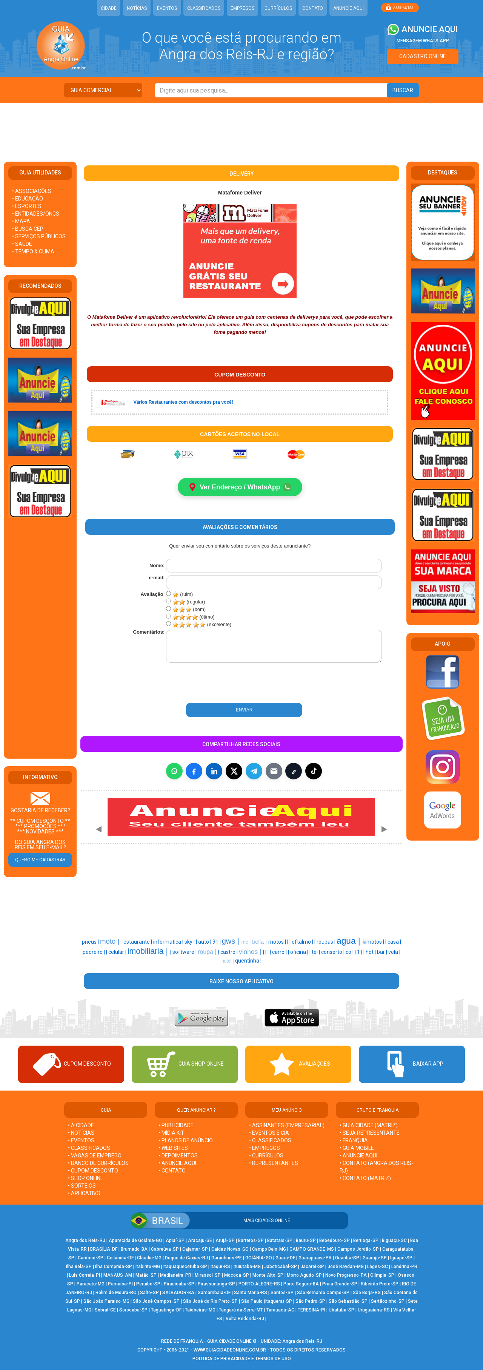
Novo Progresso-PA (346, 1275)
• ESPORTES (27, 206)
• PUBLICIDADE (176, 1126)
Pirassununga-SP (216, 1284)
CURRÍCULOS (278, 8)
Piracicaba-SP (179, 1284)
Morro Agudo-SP (304, 1275)
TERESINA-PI (311, 1310)
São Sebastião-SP (348, 1301)
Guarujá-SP (375, 1258)
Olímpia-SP (382, 1275)
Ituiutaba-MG (247, 1267)
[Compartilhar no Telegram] (254, 771)
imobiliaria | (149, 951)
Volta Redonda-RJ (245, 1319)
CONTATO (312, 8)
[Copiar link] (293, 771)
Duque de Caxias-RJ (186, 1258)
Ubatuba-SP (341, 1310)
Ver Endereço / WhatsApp (239, 487)
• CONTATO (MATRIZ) (365, 1179)
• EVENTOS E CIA (269, 1133)
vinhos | (251, 952)
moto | (111, 942)
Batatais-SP (279, 1240)
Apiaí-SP (175, 1240)
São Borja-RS (367, 1293)
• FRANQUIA (354, 1141)
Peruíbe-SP (148, 1284)
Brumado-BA (134, 1249)
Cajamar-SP (195, 1249)
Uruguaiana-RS (374, 1310)
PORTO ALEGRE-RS (259, 1284)
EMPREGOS (242, 8)
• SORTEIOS (82, 1186)
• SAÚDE (22, 244)
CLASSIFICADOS (203, 8)
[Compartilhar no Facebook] (194, 771)
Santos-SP (282, 1293)
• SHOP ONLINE (85, 1179)
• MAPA (21, 221)
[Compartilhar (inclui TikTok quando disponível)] (313, 771)
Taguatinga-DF (166, 1310)
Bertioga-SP (365, 1240)
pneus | (91, 942)
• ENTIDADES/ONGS (35, 214)
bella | (260, 942)
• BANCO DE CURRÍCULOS (98, 1163)
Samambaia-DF (214, 1293)
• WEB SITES (173, 1148)
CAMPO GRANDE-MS (311, 1249)
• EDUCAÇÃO (27, 199)
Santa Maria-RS (250, 1293)
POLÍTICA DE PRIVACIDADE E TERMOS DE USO (241, 1359)
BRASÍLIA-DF (103, 1249)
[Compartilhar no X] (234, 771)
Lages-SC (377, 1267)
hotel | (228, 961)
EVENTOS (167, 8)
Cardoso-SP (90, 1258)
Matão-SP (146, 1275)
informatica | (169, 942)
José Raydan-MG (346, 1267)
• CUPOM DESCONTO (93, 1171)
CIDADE (109, 8)
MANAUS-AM (117, 1275)
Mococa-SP (236, 1275)
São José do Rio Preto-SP (210, 1301)
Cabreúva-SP (165, 1249)
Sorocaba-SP (133, 1310)
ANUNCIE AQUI (348, 8)
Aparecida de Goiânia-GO (135, 1240)
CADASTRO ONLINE (422, 56)
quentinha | (248, 961)
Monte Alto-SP (267, 1275)
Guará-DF (285, 1258)
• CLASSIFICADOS (89, 1148)
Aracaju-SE (200, 1240)
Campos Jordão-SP (358, 1249)
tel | (316, 952)
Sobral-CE (105, 1310)
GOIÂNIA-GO (258, 1258)
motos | (277, 942)
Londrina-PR (404, 1267)
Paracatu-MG (91, 1284)
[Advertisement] (241, 128)
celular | (118, 952)
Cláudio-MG (149, 1258)
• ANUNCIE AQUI (177, 1163)
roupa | (208, 952)
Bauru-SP (306, 1240)
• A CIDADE (81, 1126)
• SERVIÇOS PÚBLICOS (39, 236)
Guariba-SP (347, 1258)
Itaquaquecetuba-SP (185, 1267)
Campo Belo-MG (269, 1249)
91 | (217, 942)
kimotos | (374, 942)
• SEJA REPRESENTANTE (370, 1133)
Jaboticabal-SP (280, 1267)
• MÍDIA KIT (171, 1133)
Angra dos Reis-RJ (85, 1240)
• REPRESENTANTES (273, 1163)
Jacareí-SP (312, 1267)
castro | (229, 952)
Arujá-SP (225, 1240)
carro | (280, 952)
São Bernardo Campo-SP (323, 1293)
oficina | (299, 952)
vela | (394, 952)
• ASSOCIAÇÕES (31, 191)
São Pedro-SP (310, 1301)
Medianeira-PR (175, 1275)
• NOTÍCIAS (81, 1133)
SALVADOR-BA (178, 1293)
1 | (360, 952)
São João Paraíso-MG (106, 1301)
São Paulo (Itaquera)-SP (266, 1301)
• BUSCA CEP (27, 229)
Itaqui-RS (220, 1267)
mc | (247, 942)
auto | (205, 942)
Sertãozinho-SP (388, 1301)
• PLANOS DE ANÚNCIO (185, 1141)
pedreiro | (94, 952)
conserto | (333, 952)
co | (350, 952)
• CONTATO (172, 1171)
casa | (394, 942)
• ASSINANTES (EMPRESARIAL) (287, 1126)
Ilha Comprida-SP (113, 1267)
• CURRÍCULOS (266, 1156)
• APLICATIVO (84, 1194)
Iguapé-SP (401, 1258)
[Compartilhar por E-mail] (274, 771)
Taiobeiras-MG (200, 1310)
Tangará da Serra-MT (241, 1310)
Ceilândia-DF (120, 1258)
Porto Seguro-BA (301, 1284)
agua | (350, 941)
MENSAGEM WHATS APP (423, 40)
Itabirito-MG (147, 1267)
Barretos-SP (251, 1240)
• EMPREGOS (264, 1148)
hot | (371, 952)
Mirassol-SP (208, 1275)
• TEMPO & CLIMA (33, 251)
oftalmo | (303, 942)
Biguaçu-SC (394, 1240)
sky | (190, 942)
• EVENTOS (81, 1141)
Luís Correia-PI (84, 1275)
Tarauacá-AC (280, 1310)
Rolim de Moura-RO (116, 1293)
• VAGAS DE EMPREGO (95, 1156)
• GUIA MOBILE (357, 1148)
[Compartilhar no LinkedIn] (214, 771)
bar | (382, 952)
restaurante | (137, 942)
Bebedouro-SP (334, 1240)
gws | (232, 941)
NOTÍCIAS (137, 8)
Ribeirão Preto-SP (379, 1284)
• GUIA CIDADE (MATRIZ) (369, 1126)
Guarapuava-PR (315, 1258)
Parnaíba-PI (120, 1284)
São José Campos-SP (156, 1301)
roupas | (327, 942)
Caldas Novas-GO (230, 1249)
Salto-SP (149, 1293)
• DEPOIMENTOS (178, 1156)
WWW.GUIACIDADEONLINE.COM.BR (230, 1350)
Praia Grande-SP (339, 1284)
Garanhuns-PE (226, 1258)
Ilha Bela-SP (79, 1267)
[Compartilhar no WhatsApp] (174, 771)
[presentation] (207, 683)
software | (185, 952)
